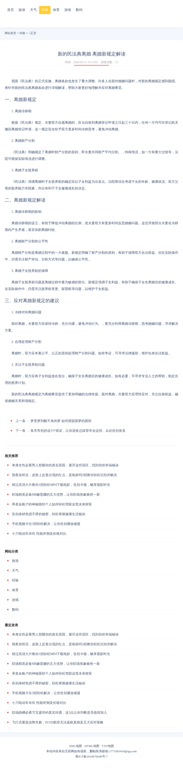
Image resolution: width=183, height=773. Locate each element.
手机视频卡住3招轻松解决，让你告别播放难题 (46, 524)
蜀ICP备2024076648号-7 (91, 756)
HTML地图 (91, 746)
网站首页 (10, 33)
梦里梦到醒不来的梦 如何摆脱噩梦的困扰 (53, 421)
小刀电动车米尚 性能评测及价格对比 (39, 533)
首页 (10, 10)
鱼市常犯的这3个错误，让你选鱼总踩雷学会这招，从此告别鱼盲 (70, 430)
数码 (79, 10)
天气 (33, 10)
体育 (56, 10)
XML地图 (75, 746)
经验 (44, 10)
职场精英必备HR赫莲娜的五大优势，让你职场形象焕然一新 (56, 494)
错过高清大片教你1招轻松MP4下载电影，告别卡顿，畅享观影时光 (61, 485)
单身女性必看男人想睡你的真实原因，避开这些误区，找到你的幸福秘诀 (65, 465)
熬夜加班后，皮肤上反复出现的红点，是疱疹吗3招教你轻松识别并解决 (64, 475)
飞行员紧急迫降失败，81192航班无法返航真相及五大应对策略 (57, 722)
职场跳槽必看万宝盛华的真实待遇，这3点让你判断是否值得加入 (59, 712)
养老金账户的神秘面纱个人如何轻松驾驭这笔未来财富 (52, 504)
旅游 (22, 10)
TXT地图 (108, 746)
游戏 (67, 10)
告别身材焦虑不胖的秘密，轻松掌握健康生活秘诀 (48, 514)
